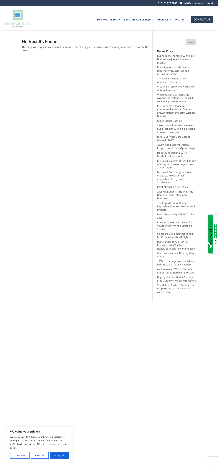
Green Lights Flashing (169, 107)
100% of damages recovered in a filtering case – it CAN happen (176, 249)
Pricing (179, 18)
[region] (39, 444)
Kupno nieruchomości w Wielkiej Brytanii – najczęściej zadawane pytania (175, 45)
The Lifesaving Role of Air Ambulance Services (171, 66)
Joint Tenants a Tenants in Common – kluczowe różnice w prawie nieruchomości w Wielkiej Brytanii (176, 97)
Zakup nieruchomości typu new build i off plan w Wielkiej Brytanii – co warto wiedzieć (176, 115)
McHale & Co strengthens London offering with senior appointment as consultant (176, 151)
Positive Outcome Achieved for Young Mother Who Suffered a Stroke (174, 212)
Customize (20, 455)
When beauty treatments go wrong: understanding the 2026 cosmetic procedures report (175, 84)
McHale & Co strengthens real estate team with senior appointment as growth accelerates (174, 163)
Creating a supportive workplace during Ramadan (176, 74)
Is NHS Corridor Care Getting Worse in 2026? (173, 124)
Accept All (59, 455)
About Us (162, 18)
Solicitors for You (107, 18)
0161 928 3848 (169, 3)
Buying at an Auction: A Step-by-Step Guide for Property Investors (176, 265)
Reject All (40, 455)
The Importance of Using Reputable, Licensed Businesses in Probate (176, 193)
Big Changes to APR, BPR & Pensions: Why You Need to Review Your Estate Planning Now (176, 231)
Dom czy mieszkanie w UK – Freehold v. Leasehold (173, 141)
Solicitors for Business (137, 18)
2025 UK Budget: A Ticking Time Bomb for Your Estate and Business (175, 181)
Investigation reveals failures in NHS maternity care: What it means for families (175, 57)
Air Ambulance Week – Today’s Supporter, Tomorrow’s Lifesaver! (176, 257)
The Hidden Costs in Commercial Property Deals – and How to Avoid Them (175, 275)
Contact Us (202, 18)
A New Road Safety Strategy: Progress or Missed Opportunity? (176, 132)
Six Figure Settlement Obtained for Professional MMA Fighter (175, 221)
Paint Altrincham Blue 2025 (172, 173)
